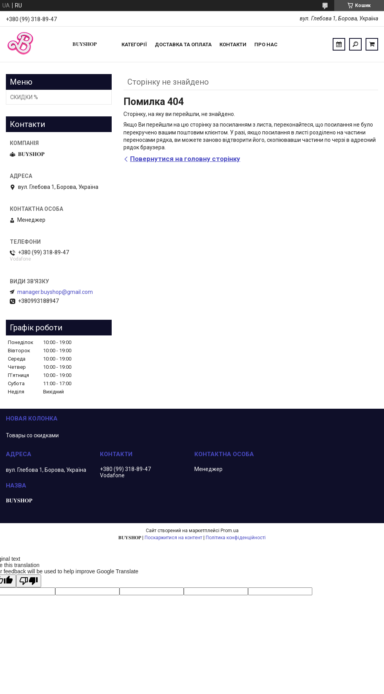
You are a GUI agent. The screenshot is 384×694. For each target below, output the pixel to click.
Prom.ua (230, 530)
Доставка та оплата (183, 44)
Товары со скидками (32, 435)
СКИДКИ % (24, 97)
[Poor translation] (28, 580)
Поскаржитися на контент (173, 537)
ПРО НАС (265, 44)
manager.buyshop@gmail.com (55, 292)
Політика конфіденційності (236, 537)
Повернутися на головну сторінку (185, 159)
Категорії (134, 44)
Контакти (232, 44)
